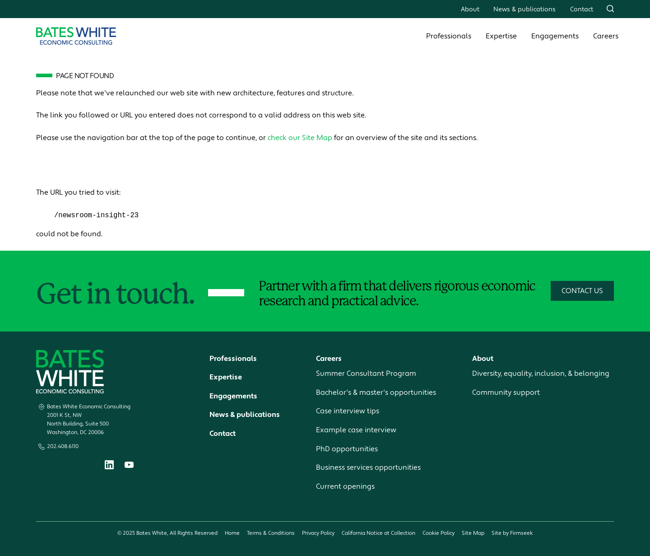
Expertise (501, 36)
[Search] (610, 8)
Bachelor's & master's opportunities (376, 392)
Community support (506, 392)
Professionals (448, 36)
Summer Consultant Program (366, 373)
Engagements (555, 36)
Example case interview (356, 430)
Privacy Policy (318, 533)
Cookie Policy (438, 533)
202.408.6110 (63, 447)
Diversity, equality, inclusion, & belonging (540, 373)
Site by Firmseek (512, 533)
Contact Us (582, 291)
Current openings (345, 486)
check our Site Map (300, 137)
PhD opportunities (347, 448)
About (470, 9)
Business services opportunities (368, 467)
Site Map (473, 533)
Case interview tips (347, 411)
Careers (605, 36)
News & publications (524, 9)
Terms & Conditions (271, 533)
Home (232, 533)
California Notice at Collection (378, 533)
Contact (581, 9)
